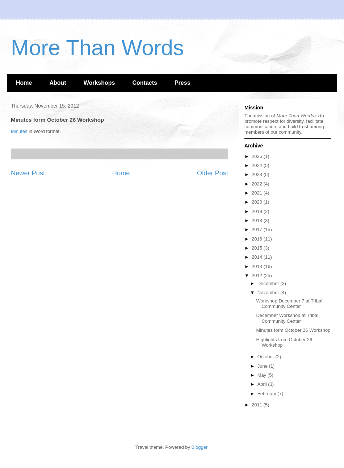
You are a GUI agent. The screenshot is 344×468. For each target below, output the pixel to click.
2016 (258, 239)
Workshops (99, 83)
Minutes (19, 131)
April (262, 384)
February (267, 393)
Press (182, 83)
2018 (258, 220)
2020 (258, 202)
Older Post (212, 173)
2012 (258, 275)
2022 (258, 184)
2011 (258, 405)
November (269, 292)
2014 (258, 257)
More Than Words (97, 47)
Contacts (144, 83)
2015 (258, 248)
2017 (258, 229)
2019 (258, 211)
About (57, 83)
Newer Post (28, 173)
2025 (258, 156)
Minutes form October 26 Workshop (293, 330)
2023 (258, 174)
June (263, 366)
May (262, 375)
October (266, 356)
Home (24, 83)
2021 (258, 193)
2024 (258, 165)
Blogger (199, 447)
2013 (258, 266)
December (269, 283)
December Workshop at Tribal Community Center (287, 318)
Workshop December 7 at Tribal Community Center (289, 303)
